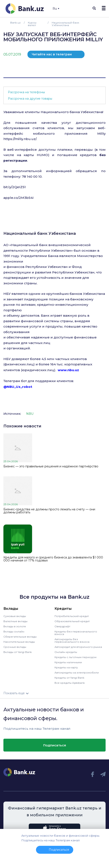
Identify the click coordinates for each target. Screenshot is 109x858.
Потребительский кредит (71, 616)
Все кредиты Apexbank (69, 682)
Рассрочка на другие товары (30, 98)
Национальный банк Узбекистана (39, 233)
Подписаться (54, 745)
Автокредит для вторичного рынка (78, 646)
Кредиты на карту (66, 667)
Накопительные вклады (19, 641)
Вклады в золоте (14, 626)
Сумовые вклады (14, 616)
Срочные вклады (14, 646)
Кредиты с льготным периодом (75, 657)
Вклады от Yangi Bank (17, 652)
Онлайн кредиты (65, 652)
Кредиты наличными (68, 662)
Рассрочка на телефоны (26, 92)
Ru (56, 8)
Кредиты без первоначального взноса (75, 633)
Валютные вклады (15, 621)
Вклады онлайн (13, 631)
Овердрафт (62, 626)
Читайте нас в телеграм (52, 54)
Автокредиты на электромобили (76, 672)
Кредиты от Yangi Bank (69, 677)
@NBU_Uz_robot (17, 387)
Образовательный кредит (72, 621)
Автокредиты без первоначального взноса (71, 640)
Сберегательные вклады (20, 636)
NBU (29, 414)
